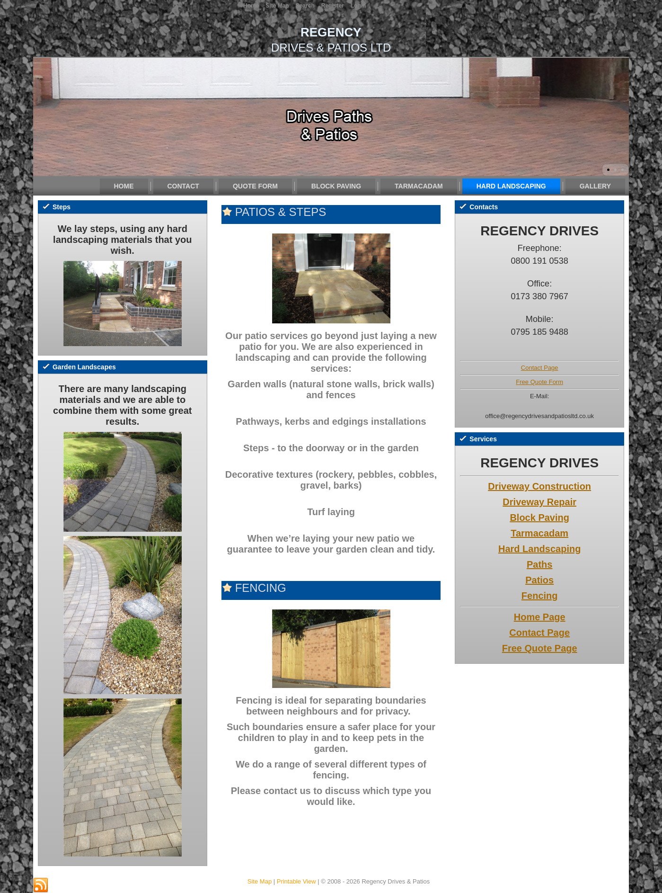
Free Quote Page (539, 648)
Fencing (539, 595)
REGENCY (331, 32)
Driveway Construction (539, 486)
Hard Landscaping (511, 186)
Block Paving (336, 186)
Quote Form (255, 186)
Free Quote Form (539, 381)
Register (332, 5)
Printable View (296, 881)
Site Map (259, 881)
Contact (183, 186)
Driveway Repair (539, 502)
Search (305, 5)
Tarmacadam (419, 186)
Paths (539, 564)
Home (124, 186)
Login (358, 5)
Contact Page (539, 367)
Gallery (595, 186)
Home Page (539, 617)
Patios (539, 580)
